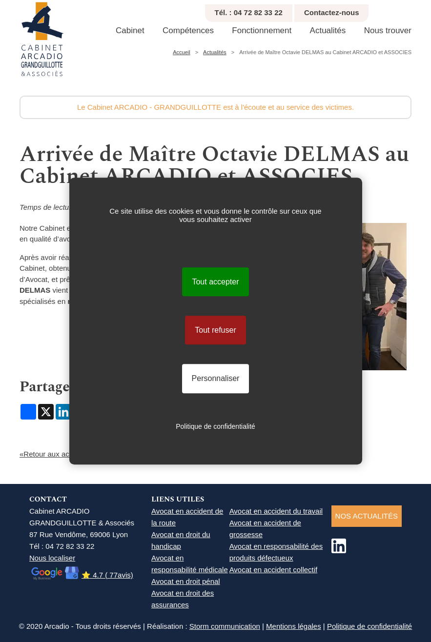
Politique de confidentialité (369, 626)
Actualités (328, 30)
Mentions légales (293, 626)
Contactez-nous (331, 12)
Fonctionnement (261, 30)
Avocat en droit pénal (185, 581)
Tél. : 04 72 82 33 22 (249, 12)
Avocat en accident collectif (273, 569)
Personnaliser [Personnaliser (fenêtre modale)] (216, 379)
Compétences (188, 30)
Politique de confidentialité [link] (215, 426)
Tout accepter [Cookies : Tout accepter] (215, 282)
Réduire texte (415, 10)
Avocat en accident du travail (276, 511)
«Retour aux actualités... (59, 454)
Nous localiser (52, 558)
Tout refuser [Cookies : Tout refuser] (215, 330)
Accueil (181, 52)
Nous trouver (387, 30)
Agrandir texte (426, 10)
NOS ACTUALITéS (366, 516)
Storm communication (224, 626)
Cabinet (130, 30)
